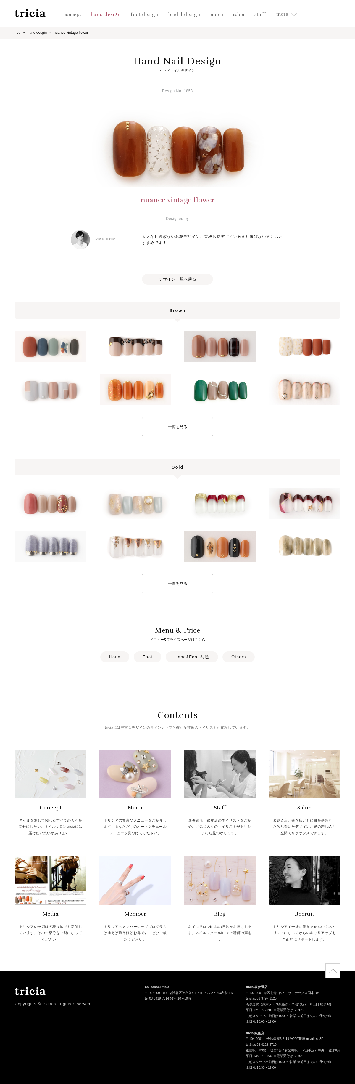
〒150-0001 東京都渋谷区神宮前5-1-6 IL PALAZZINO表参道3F (190, 993)
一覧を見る (177, 427)
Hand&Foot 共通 (192, 656)
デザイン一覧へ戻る (177, 279)
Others (238, 656)
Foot (147, 656)
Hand (114, 656)
